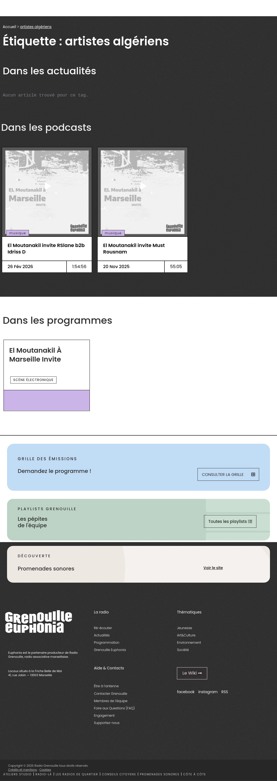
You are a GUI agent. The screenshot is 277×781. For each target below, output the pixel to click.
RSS (224, 692)
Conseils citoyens (119, 774)
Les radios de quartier (77, 774)
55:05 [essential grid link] (176, 266)
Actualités (102, 635)
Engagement (104, 715)
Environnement (189, 642)
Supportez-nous (107, 722)
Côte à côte (194, 774)
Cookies (45, 770)
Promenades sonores (159, 774)
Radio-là (43, 774)
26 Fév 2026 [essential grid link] (20, 266)
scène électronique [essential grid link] (33, 380)
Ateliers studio (17, 774)
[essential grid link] (47, 186)
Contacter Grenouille (110, 693)
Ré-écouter (103, 628)
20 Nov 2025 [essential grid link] (116, 266)
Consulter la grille (228, 474)
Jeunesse (184, 628)
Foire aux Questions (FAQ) (114, 708)
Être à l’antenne (106, 686)
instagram (208, 692)
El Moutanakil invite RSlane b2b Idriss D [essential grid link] (46, 248)
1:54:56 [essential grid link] (79, 266)
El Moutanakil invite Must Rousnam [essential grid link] (134, 248)
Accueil (9, 26)
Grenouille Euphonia (110, 650)
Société (183, 650)
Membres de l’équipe (110, 701)
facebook (185, 692)
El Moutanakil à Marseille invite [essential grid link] (35, 355)
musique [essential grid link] (17, 233)
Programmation (106, 642)
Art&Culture (186, 635)
